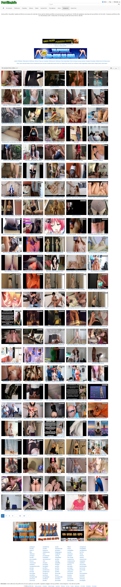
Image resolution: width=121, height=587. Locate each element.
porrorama (70, 578)
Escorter (45, 63)
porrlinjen (82, 575)
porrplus (69, 575)
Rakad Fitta (64, 63)
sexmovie (70, 554)
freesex (32, 561)
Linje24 (16, 61)
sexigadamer (83, 550)
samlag (57, 555)
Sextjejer (88, 61)
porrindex (57, 578)
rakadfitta (57, 562)
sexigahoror (83, 547)
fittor (31, 552)
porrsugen (32, 573)
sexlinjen (69, 555)
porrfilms (45, 568)
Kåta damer (104, 63)
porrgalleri (45, 566)
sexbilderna (46, 547)
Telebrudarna (26, 61)
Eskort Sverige (73, 61)
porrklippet (82, 580)
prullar (56, 547)
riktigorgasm (58, 552)
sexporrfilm (70, 570)
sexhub (82, 555)
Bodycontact (107, 61)
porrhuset (32, 578)
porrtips (57, 559)
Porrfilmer (76, 63)
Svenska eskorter (81, 61)
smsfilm (45, 548)
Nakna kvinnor (30, 63)
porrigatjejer (46, 577)
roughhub (57, 554)
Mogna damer (98, 63)
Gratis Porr (58, 63)
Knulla (80, 63)
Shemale (116, 2)
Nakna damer (91, 63)
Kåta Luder (19, 63)
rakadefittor (58, 557)
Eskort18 (101, 61)
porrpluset (70, 573)
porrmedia (82, 570)
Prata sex (41, 61)
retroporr (45, 562)
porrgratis (45, 564)
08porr (69, 547)
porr (81, 571)
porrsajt (32, 571)
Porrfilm (57, 564)
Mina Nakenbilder (65, 61)
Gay (110, 2)
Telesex (36, 61)
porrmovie (82, 568)
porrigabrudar (33, 577)
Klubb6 (97, 61)
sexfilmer (82, 562)
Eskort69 (24, 63)
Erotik (54, 63)
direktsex (32, 554)
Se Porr (82, 552)
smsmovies (33, 562)
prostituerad (46, 555)
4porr (44, 554)
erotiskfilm (45, 557)
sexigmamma (71, 561)
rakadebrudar (58, 548)
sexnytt (69, 552)
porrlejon (32, 555)
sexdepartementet (35, 566)
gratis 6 (32, 550)
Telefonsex (31, 61)
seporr (69, 548)
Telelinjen (20, 61)
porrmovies (83, 564)
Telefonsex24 (52, 61)
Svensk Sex (70, 63)
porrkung (82, 577)
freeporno (45, 550)
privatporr (57, 550)
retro (44, 561)
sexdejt (32, 570)
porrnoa (69, 564)
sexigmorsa (70, 559)
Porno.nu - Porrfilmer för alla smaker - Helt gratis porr (60, 44)
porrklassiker (83, 566)
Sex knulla (70, 557)
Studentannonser (38, 63)
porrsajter (70, 566)
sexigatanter (70, 562)
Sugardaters (85, 63)
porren (57, 575)
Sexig (81, 554)
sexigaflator (83, 548)
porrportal (70, 571)
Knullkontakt (50, 63)
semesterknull (46, 559)
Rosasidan (92, 61)
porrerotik (57, 573)
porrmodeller (33, 559)
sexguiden (82, 561)
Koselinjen (46, 61)
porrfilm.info (30, 586)
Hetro (105, 2)
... (16, 516)
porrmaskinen (83, 573)
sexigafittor (70, 550)
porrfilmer (45, 573)
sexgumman (83, 559)
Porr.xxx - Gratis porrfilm (60, 45)
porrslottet (58, 580)
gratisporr (32, 547)
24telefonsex (46, 552)
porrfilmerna (46, 570)
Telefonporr (58, 61)
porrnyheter (70, 580)
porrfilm (32, 548)
